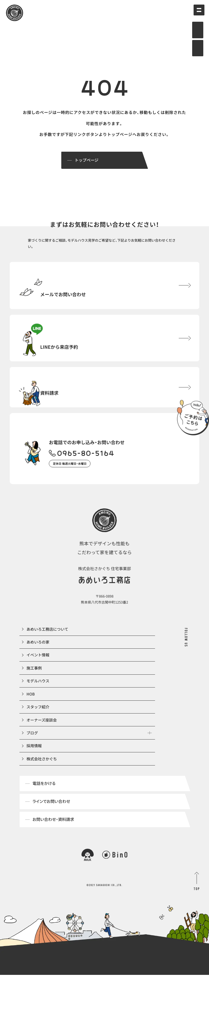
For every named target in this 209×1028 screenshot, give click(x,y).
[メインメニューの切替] (196, 13)
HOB (31, 732)
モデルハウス (39, 716)
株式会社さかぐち (43, 810)
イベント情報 (39, 685)
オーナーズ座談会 (43, 763)
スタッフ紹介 (39, 748)
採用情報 (35, 795)
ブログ (33, 779)
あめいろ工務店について (49, 653)
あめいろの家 (39, 669)
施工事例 (35, 701)
